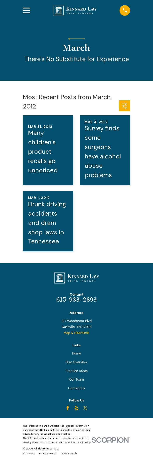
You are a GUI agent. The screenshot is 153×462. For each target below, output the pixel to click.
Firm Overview (76, 362)
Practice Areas (77, 371)
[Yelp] (76, 408)
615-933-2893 (76, 299)
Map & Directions (76, 333)
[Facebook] (67, 408)
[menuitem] (28, 453)
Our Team (76, 379)
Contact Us (76, 388)
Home (76, 353)
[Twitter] (85, 408)
